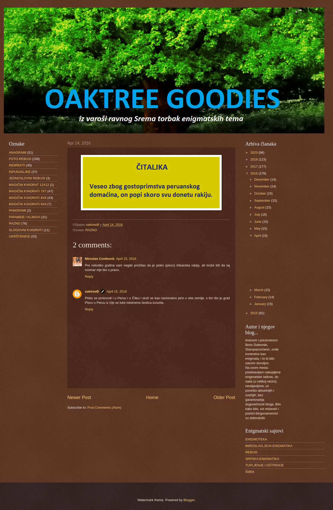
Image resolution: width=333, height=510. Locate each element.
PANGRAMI (17, 210)
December (262, 179)
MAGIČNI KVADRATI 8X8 (28, 198)
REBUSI (251, 452)
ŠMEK (250, 472)
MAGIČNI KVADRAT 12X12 (29, 185)
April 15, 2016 (126, 259)
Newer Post (79, 397)
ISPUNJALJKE (20, 172)
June (258, 222)
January (260, 304)
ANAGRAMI (17, 152)
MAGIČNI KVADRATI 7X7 (28, 191)
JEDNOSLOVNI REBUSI (27, 178)
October (260, 193)
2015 (254, 313)
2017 (254, 166)
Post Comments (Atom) (104, 407)
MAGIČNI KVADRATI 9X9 (28, 204)
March (259, 290)
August (259, 207)
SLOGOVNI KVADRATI (26, 230)
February (261, 297)
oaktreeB (92, 291)
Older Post (224, 397)
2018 (254, 159)
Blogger (189, 500)
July (257, 214)
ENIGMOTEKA (256, 439)
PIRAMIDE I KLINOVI (24, 217)
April (258, 235)
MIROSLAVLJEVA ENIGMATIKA (268, 446)
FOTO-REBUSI (20, 159)
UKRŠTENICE (19, 236)
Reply (89, 276)
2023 (254, 152)
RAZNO (91, 230)
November (262, 186)
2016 (254, 173)
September (262, 200)
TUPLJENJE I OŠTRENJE (264, 465)
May (257, 228)
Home (152, 397)
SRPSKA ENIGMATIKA (262, 459)
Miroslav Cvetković (100, 259)
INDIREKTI (17, 165)
